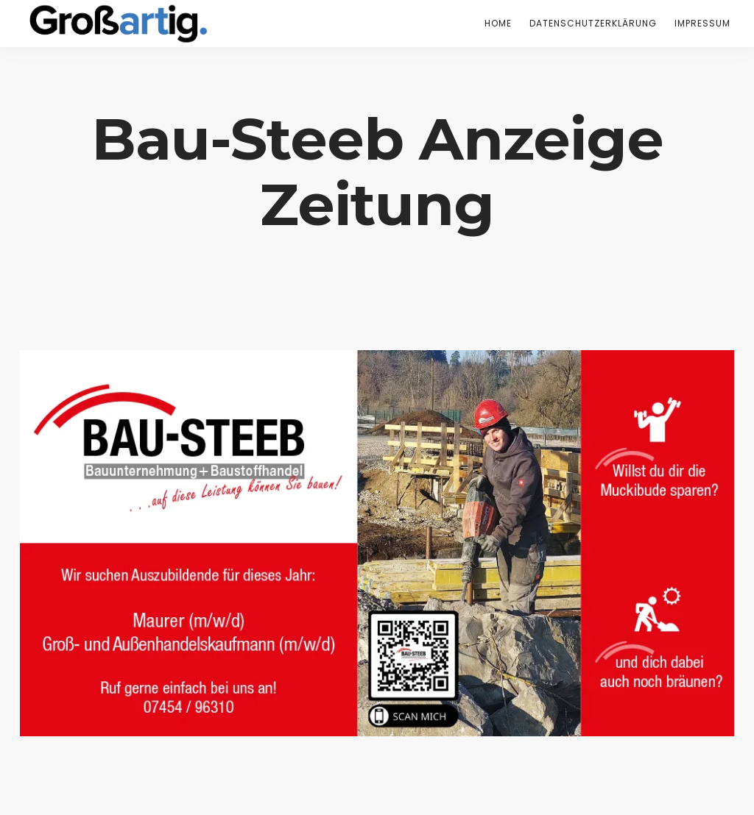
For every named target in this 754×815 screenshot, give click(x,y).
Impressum (702, 23)
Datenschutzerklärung (593, 23)
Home (498, 23)
